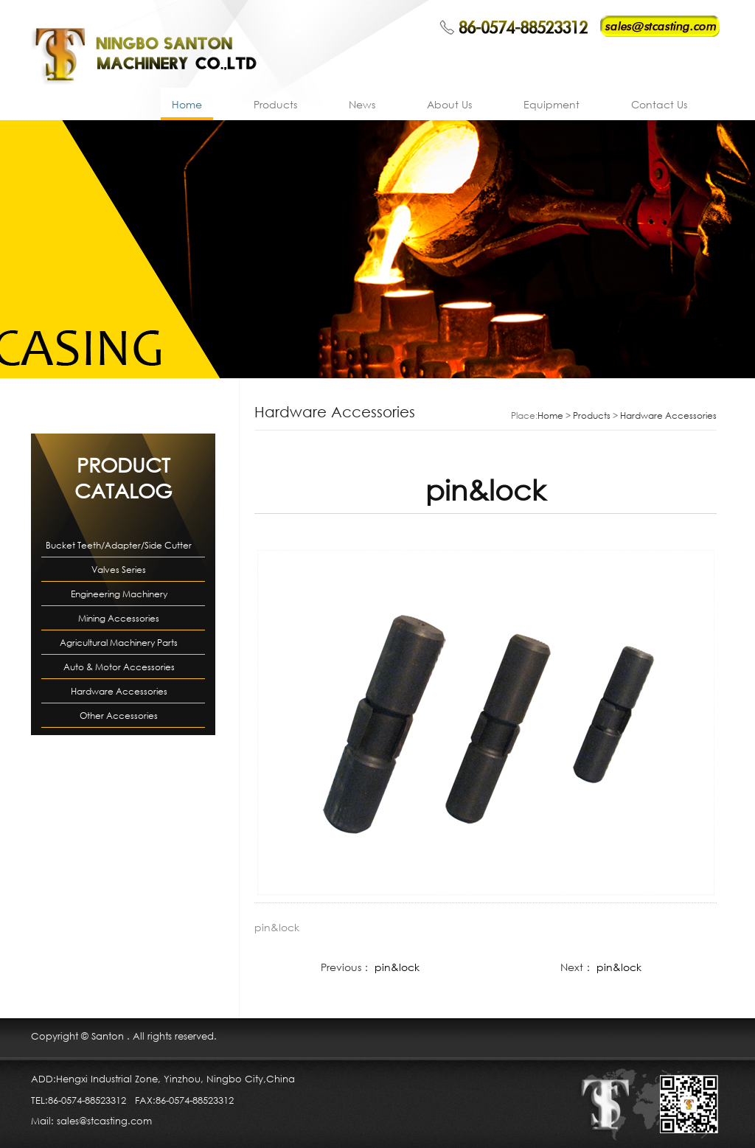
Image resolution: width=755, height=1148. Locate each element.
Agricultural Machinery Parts (119, 642)
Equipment (551, 104)
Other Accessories (119, 715)
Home (187, 104)
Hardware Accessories (119, 691)
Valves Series (118, 569)
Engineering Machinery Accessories (119, 596)
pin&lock (397, 967)
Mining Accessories (118, 618)
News (362, 104)
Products (275, 104)
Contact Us (659, 104)
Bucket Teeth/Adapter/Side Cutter (119, 545)
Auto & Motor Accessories (119, 666)
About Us (449, 104)
